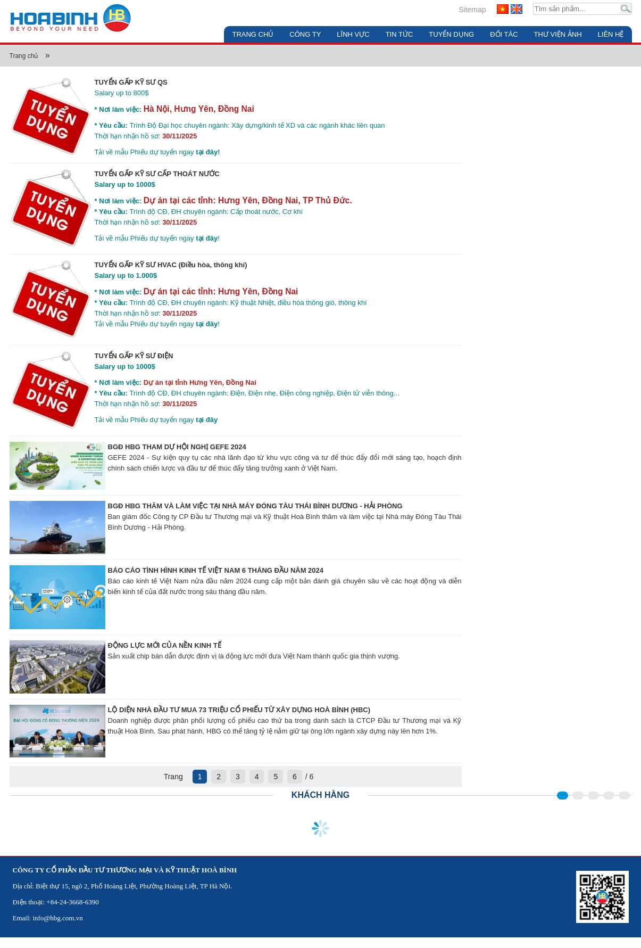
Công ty (305, 34)
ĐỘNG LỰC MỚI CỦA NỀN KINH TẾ (164, 645)
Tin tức (399, 34)
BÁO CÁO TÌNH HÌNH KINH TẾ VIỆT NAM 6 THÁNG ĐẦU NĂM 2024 (216, 570)
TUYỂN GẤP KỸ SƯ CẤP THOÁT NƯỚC (157, 174)
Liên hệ (611, 34)
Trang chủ (252, 34)
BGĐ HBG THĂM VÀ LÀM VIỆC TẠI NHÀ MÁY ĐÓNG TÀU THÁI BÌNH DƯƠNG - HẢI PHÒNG (255, 506)
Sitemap (472, 9)
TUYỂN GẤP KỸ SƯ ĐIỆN (134, 356)
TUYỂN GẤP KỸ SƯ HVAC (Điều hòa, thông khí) (171, 265)
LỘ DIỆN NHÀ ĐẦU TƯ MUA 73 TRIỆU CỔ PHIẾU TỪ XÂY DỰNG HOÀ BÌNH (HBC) (239, 710)
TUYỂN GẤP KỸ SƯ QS (131, 82)
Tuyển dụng (451, 34)
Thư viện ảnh (558, 34)
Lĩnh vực (353, 34)
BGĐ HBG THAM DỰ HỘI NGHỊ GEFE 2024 (177, 447)
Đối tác (504, 34)
